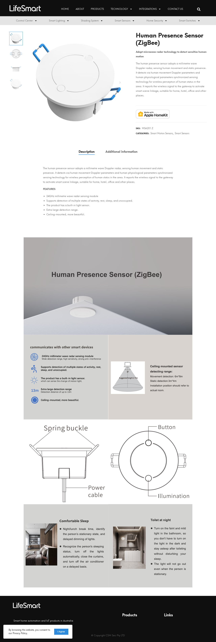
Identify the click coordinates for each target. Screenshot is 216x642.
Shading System (92, 20)
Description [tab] (87, 152)
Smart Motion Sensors (162, 133)
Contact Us (175, 8)
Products (97, 8)
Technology (121, 9)
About (80, 8)
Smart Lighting (59, 20)
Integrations (150, 9)
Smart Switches (189, 20)
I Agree (61, 631)
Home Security (156, 20)
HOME (65, 8)
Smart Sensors (125, 20)
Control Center (26, 20)
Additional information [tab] (121, 152)
